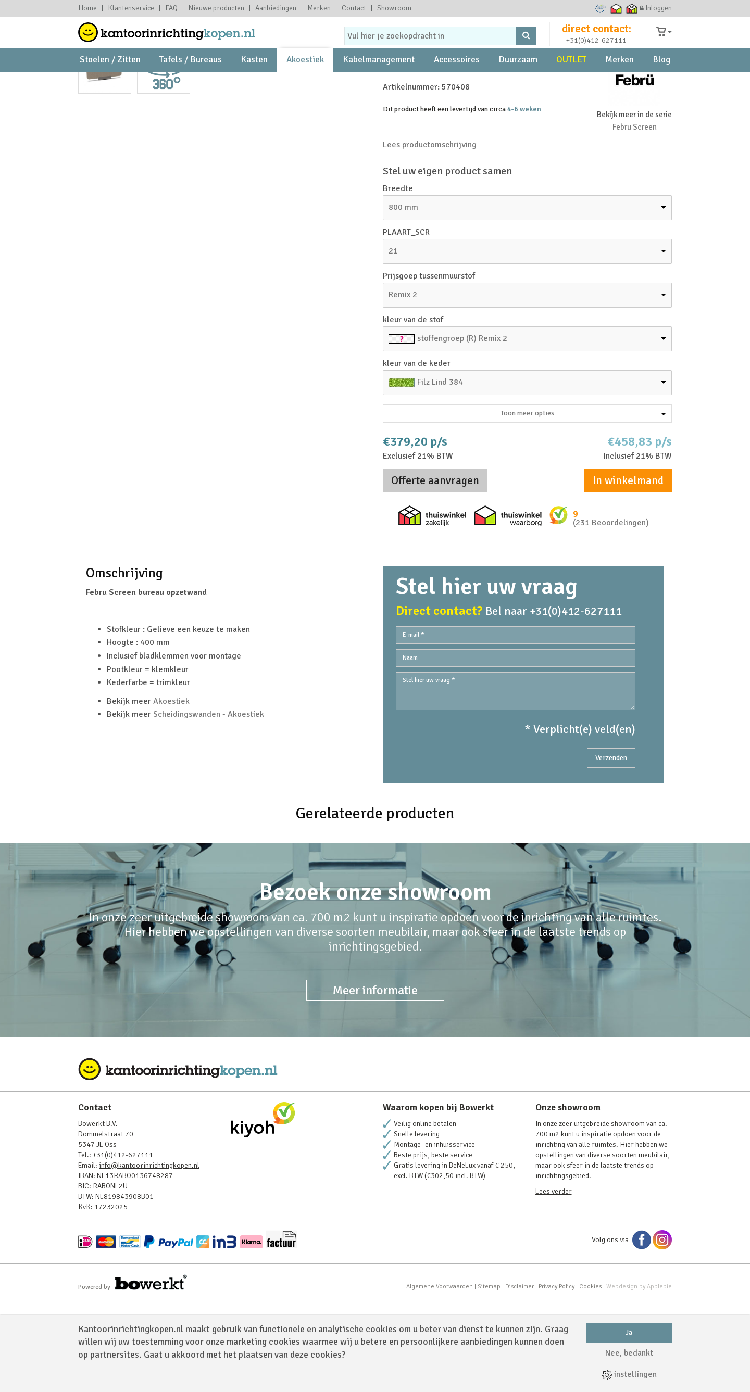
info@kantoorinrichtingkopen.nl (149, 1254)
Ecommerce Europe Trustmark (600, 8)
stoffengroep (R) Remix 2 (462, 428)
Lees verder (553, 1280)
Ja (629, 1332)
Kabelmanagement (379, 83)
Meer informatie (375, 1079)
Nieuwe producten (216, 8)
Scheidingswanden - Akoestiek (208, 804)
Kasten (254, 83)
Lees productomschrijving (430, 234)
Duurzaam (518, 83)
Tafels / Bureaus (190, 83)
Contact (354, 8)
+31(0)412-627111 (596, 50)
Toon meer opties (583, 502)
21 (393, 340)
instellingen (629, 1374)
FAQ (171, 8)
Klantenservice (131, 8)
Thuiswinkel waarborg (616, 8)
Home (87, 8)
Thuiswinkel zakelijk (632, 8)
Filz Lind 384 (440, 471)
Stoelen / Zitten (110, 83)
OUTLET (571, 83)
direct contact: (596, 38)
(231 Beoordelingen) (611, 612)
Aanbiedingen (275, 8)
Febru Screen (634, 216)
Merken (319, 8)
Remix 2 (403, 384)
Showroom (394, 8)
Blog (661, 83)
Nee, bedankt (629, 1353)
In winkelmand (628, 570)
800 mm (403, 296)
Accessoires (457, 83)
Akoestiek (305, 83)
